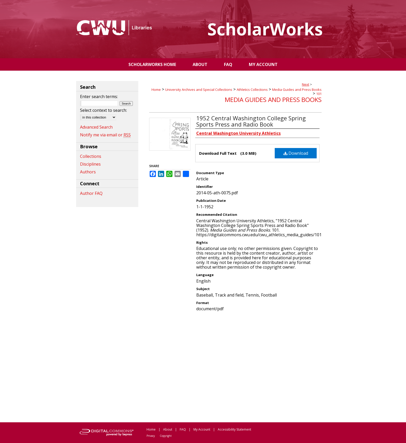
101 (319, 93)
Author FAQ (91, 193)
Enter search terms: (99, 96)
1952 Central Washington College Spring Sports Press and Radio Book (251, 121)
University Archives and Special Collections (198, 89)
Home (156, 89)
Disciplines (90, 164)
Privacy (151, 436)
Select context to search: (103, 110)
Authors (88, 172)
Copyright (166, 436)
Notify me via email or (105, 135)
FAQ (183, 429)
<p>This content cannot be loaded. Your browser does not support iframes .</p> (235, 366)
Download (296, 153)
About (167, 429)
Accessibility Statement (234, 429)
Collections (90, 156)
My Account (201, 429)
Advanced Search (96, 127)
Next (305, 84)
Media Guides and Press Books (297, 89)
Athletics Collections (252, 89)
